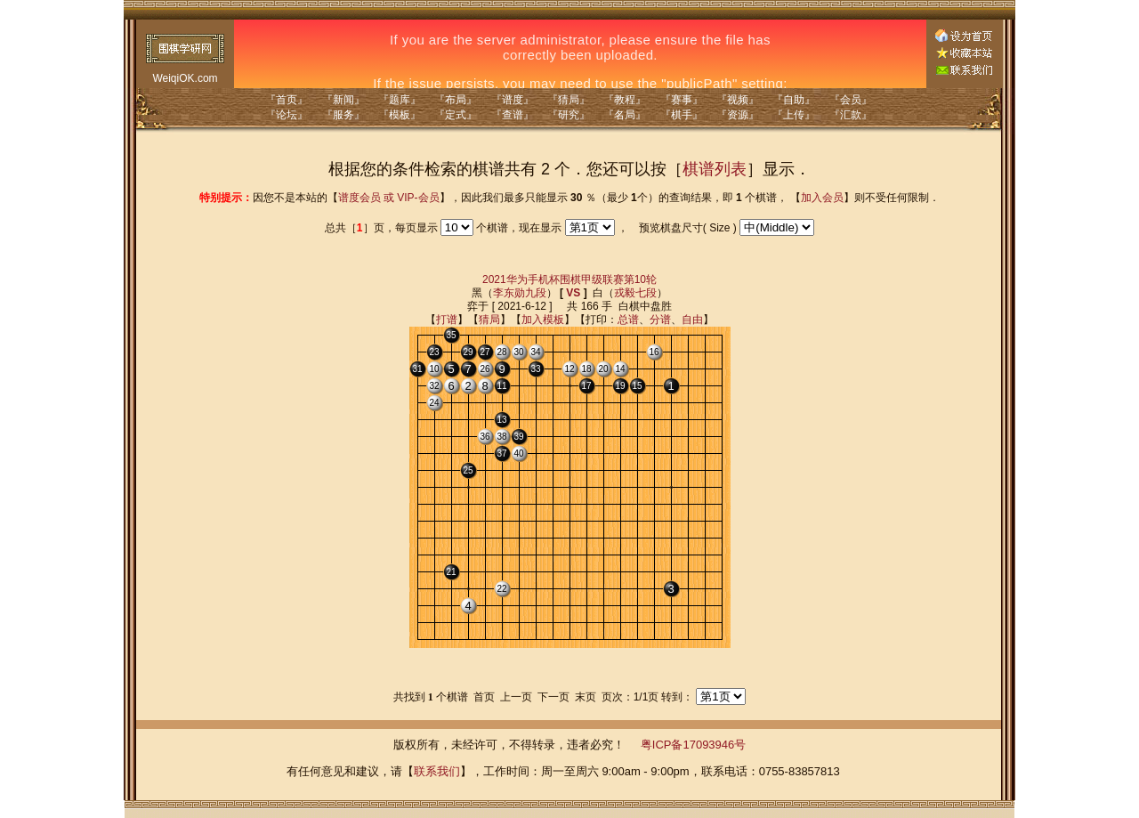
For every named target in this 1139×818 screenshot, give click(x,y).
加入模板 (542, 319)
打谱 (446, 319)
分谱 (660, 319)
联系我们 (437, 771)
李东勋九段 (519, 293)
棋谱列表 (715, 169)
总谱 (628, 319)
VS (573, 293)
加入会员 (822, 197)
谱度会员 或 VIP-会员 (389, 197)
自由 (692, 319)
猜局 (489, 319)
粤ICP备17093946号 (694, 744)
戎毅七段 (635, 293)
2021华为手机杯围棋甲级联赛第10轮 (569, 279)
